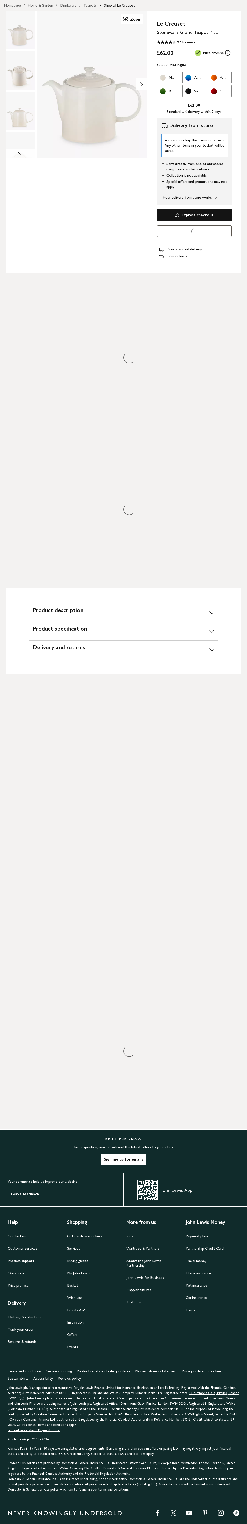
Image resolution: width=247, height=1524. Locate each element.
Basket (72, 1285)
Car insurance (196, 1297)
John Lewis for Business (145, 1277)
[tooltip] (228, 53)
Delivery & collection (24, 1317)
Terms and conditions (24, 1371)
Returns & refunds (22, 1341)
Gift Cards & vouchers (84, 1236)
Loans (190, 1310)
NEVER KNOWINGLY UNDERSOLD (65, 1513)
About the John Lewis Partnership (143, 1263)
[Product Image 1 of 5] (20, 30)
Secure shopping (59, 1371)
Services (73, 1248)
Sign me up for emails (123, 1159)
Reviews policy (69, 1378)
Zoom (132, 19)
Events (72, 1347)
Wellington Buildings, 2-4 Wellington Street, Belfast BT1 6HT (195, 1414)
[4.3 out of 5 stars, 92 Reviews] (176, 42)
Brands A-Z (76, 1310)
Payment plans (197, 1236)
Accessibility (43, 1378)
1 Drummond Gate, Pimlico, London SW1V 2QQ (153, 1404)
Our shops (16, 1273)
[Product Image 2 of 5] (20, 70)
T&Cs (121, 1454)
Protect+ (133, 1302)
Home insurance (198, 1273)
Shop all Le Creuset (119, 5)
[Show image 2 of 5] (141, 84)
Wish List (74, 1297)
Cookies (214, 1371)
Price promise (18, 1285)
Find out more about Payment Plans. (34, 1430)
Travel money (196, 1260)
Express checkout (194, 215)
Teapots (90, 5)
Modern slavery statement (156, 1371)
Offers (72, 1334)
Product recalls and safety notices (103, 1371)
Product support (21, 1260)
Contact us (17, 1236)
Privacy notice (193, 1371)
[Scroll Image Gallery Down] (20, 153)
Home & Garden (40, 5)
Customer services (22, 1248)
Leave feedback (25, 1194)
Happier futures (138, 1290)
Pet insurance (196, 1285)
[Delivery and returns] (123, 649)
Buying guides (77, 1260)
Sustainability (18, 1378)
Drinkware (68, 5)
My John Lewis (78, 1273)
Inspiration (75, 1322)
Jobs (129, 1236)
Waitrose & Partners (142, 1248)
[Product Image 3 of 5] (20, 111)
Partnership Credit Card (205, 1248)
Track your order (21, 1329)
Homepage (12, 5)
